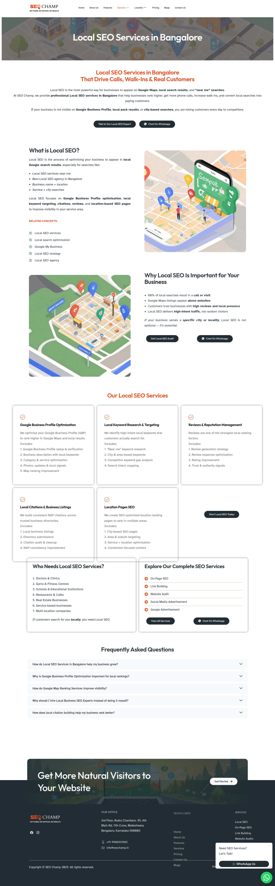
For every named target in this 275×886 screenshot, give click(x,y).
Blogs (170, 7)
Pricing (158, 7)
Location (141, 8)
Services (122, 8)
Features (106, 7)
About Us (90, 7)
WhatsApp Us (244, 864)
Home (76, 7)
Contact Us (184, 7)
